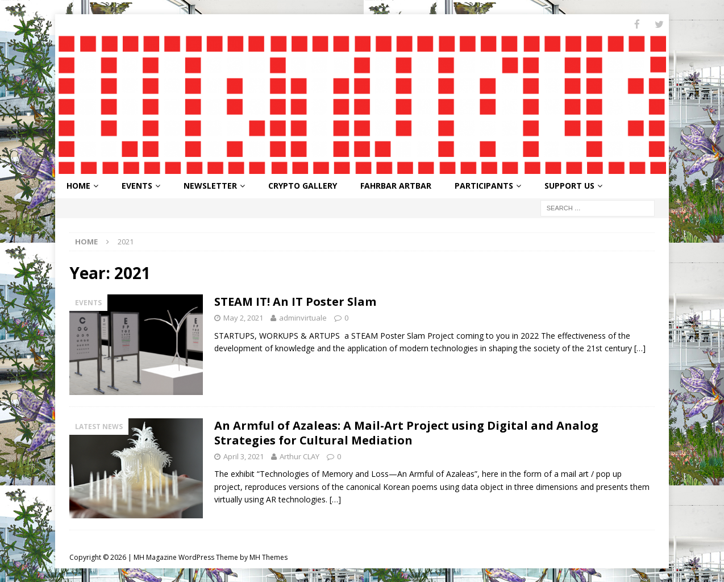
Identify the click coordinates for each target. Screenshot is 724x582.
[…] (640, 347)
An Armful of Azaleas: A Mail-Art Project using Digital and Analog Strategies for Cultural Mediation (406, 432)
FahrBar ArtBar (395, 185)
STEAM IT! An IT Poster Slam (295, 300)
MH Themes (268, 557)
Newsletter (210, 185)
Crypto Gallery (302, 185)
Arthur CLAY (299, 455)
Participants (484, 185)
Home (78, 185)
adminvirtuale (303, 316)
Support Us (569, 185)
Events (137, 185)
